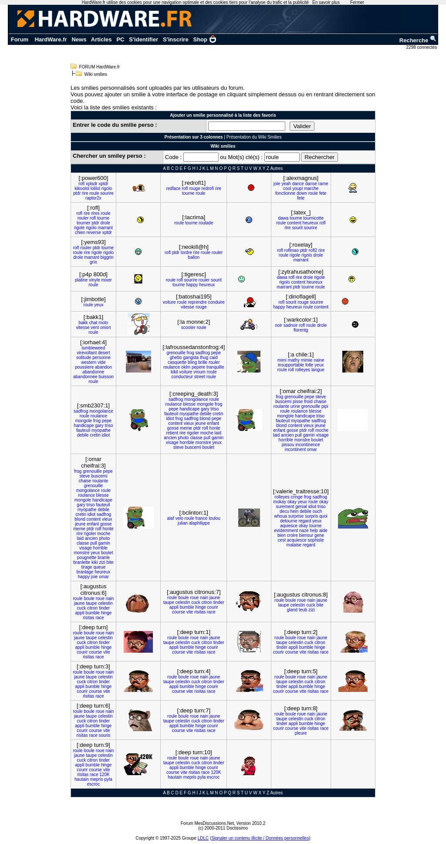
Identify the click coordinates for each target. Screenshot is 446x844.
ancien (170, 437)
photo (183, 437)
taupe (91, 603)
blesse (189, 404)
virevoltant (87, 352)
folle (309, 365)
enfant (213, 423)
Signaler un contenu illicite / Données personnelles (260, 838)
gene (319, 535)
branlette (81, 562)
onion (105, 327)
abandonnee (85, 376)
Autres (276, 168)
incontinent (295, 449)
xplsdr (92, 183)
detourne (288, 521)
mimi (282, 360)
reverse (94, 232)
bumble (92, 612)
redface (173, 188)
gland (292, 609)
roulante (281, 406)
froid (308, 401)
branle (104, 557)
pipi (324, 406)
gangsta (191, 357)
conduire (216, 302)
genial (301, 506)
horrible (186, 442)
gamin (217, 437)
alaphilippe (199, 523)
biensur (306, 535)
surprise (296, 516)
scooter (188, 327)
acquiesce (297, 540)
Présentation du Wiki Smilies (254, 137)
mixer (106, 280)
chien (80, 232)
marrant (105, 227)
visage (172, 442)
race (99, 617)
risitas (88, 617)
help (314, 530)
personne (101, 357)
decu (284, 511)
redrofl (208, 188)
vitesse (187, 307)
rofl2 (313, 250)
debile (83, 435)
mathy (294, 360)
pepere (198, 367)
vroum (199, 371)
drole (105, 222)
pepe (216, 352)
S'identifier (143, 39)
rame (323, 183)
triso (109, 425)
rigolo (106, 188)
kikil (174, 371)
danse (311, 183)
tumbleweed (93, 348)
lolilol (95, 188)
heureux (310, 222)
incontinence (307, 444)
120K (104, 774)
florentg (301, 330)
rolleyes (302, 369)
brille (202, 362)
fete (323, 193)
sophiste (316, 540)
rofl (81, 183)
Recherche (418, 40)
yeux (98, 304)
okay (292, 501)
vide (101, 362)
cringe (297, 497)
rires (95, 213)
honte (214, 428)
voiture (169, 302)
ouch (317, 511)
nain (110, 598)
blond (205, 418)
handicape (84, 425)
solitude (83, 357)
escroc (93, 784)
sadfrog (203, 352)
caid (213, 357)
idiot (106, 435)
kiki (94, 562)
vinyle (94, 280)
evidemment (286, 530)
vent (95, 327)
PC (120, 39)
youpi (297, 188)
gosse (173, 428)
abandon (103, 367)
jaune (79, 603)
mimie (307, 360)
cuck (81, 608)
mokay (280, 501)
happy (192, 284)
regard (304, 521)
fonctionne (285, 193)
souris (105, 735)
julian (183, 523)
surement (285, 506)
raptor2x (93, 198)
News (78, 39)
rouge (194, 188)
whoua (280, 516)
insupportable (291, 365)
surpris (311, 516)
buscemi (193, 447)
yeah (286, 183)
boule (89, 598)
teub (303, 609)
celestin (105, 603)
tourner (84, 222)
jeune (200, 423)
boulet (208, 447)
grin (93, 262)
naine (319, 360)
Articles (101, 39)
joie (277, 183)
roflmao (291, 250)
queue (99, 567)
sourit (297, 227)
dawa (283, 218)
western (88, 362)
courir (212, 607)
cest (282, 540)
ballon (193, 257)
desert (104, 352)
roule (94, 193)
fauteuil (83, 430)
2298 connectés (422, 47)
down (302, 193)
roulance (171, 367)
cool (287, 188)
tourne (188, 193)
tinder (104, 608)
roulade (206, 222)
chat (93, 322)
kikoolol (82, 188)
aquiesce (288, 525)
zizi (102, 562)
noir (278, 325)
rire (85, 193)
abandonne (93, 371)
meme (186, 428)
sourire (107, 193)
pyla (108, 779)
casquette (177, 362)
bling (192, 362)
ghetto (176, 357)
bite (109, 562)
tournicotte (313, 218)
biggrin (107, 257)
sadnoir (291, 325)
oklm (185, 367)
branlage (84, 571)
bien (281, 535)
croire (292, 535)
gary (99, 425)
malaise (294, 544)
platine (81, 280)
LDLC (203, 838)
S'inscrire (176, 39)
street (199, 376)
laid (218, 432)
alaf (170, 518)
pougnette (87, 557)
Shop (205, 39)
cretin (95, 435)
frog (190, 352)
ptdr (77, 193)
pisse (298, 401)
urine (295, 406)
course (178, 612)
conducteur (182, 376)
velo (179, 518)
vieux (189, 423)
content (294, 222)
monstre (203, 442)
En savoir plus (326, 2)
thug (204, 357)
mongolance (101, 411)
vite (189, 612)
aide (323, 530)
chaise (320, 401)
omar (312, 449)
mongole (83, 420)
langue (317, 369)
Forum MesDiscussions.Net (207, 823)
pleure (301, 733)
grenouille (175, 352)
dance (298, 183)
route (212, 371)
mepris (96, 779)
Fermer (357, 2)
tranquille (215, 367)
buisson (105, 376)
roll (291, 369)
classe (196, 437)
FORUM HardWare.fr (99, 66)
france (202, 518)
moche (206, 432)
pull (207, 437)
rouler (83, 218)
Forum (19, 39)
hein (294, 511)
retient (172, 432)
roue (100, 598)
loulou (214, 518)
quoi (323, 516)
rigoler (193, 432)
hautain (81, 779)
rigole (79, 227)
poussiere (84, 367)
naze (304, 530)
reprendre (197, 302)
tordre (186, 252)
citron (92, 608)
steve (178, 447)
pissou (288, 444)
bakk (83, 322)
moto (103, 322)
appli (79, 612)
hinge (106, 612)
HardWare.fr (51, 39)
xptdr (103, 183)
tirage (86, 567)
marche (311, 188)
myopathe (101, 430)
